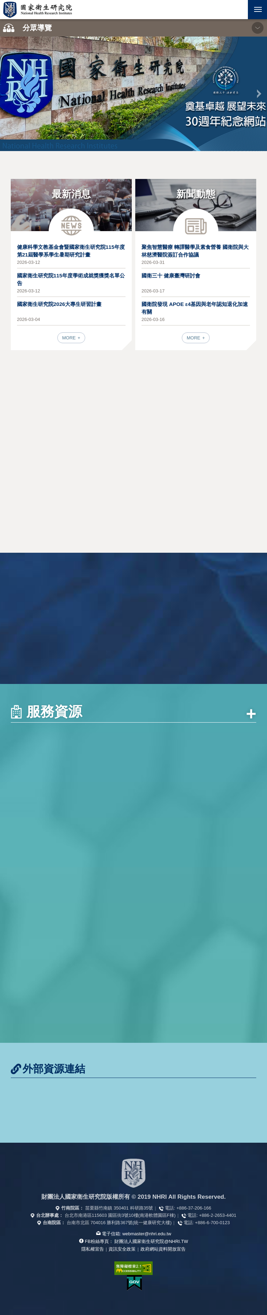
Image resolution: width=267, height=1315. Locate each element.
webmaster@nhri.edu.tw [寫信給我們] (146, 1233)
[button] (238, 9)
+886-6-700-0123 (212, 1222)
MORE (69, 337)
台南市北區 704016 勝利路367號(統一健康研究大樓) (119, 1222)
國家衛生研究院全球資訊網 (37, 9)
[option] (133, 94)
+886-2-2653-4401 (217, 1215)
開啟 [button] (238, 9)
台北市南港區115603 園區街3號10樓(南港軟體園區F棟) (120, 1215)
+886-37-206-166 (193, 1208)
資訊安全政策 (122, 1249)
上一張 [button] (8, 93)
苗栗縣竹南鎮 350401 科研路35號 (119, 1208)
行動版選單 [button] (255, 7)
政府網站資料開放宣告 (163, 1249)
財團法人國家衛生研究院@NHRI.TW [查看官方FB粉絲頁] (151, 1241)
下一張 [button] (259, 93)
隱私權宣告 (92, 1249)
